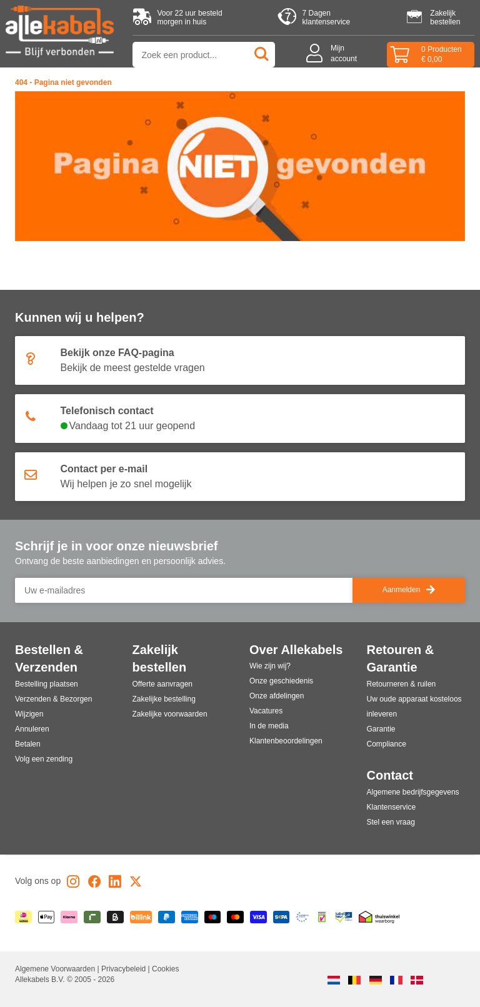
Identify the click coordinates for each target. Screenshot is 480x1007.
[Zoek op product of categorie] (203, 54)
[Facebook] (94, 884)
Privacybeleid (124, 969)
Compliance (386, 744)
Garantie (381, 729)
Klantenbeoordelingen (285, 741)
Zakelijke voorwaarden (170, 714)
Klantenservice (391, 807)
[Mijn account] (318, 54)
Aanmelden (409, 590)
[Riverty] (92, 917)
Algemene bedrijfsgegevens (413, 792)
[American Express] (189, 917)
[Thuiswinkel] (379, 917)
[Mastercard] (235, 917)
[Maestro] (212, 917)
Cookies (165, 969)
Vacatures (265, 711)
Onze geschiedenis (281, 681)
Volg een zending (43, 759)
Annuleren (32, 729)
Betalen (28, 744)
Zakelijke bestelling (164, 699)
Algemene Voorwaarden (56, 969)
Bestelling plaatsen (46, 684)
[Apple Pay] (46, 917)
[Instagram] (73, 884)
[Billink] (141, 917)
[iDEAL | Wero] (23, 917)
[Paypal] (166, 917)
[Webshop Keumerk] (322, 917)
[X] (135, 884)
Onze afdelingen (276, 696)
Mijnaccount (344, 53)
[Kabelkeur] (343, 917)
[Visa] (258, 917)
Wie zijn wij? (270, 666)
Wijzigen (29, 714)
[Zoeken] (262, 54)
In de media (269, 726)
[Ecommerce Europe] (302, 917)
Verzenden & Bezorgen (53, 699)
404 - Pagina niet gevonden (63, 82)
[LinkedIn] (115, 884)
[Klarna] (69, 917)
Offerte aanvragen (162, 684)
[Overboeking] (281, 917)
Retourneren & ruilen (401, 684)
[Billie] (115, 917)
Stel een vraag (391, 822)
